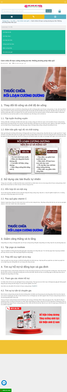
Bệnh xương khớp (7, 48)
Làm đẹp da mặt (7, 32)
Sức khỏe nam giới (23, 21)
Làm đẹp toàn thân (7, 40)
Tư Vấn (13, 21)
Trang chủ (5, 21)
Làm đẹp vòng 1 (7, 36)
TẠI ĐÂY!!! (34, 286)
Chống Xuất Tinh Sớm (8, 44)
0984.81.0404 (5, 390)
